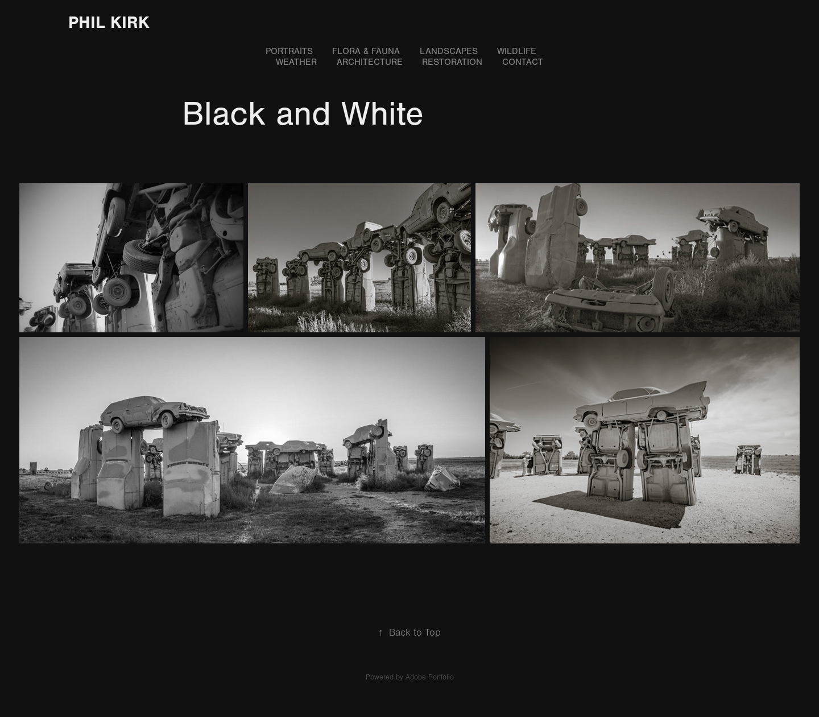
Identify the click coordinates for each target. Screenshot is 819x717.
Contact (522, 62)
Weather (296, 62)
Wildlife (516, 51)
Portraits (289, 51)
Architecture (370, 62)
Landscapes (449, 51)
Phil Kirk (109, 22)
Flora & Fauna (366, 51)
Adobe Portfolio (430, 677)
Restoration (452, 62)
